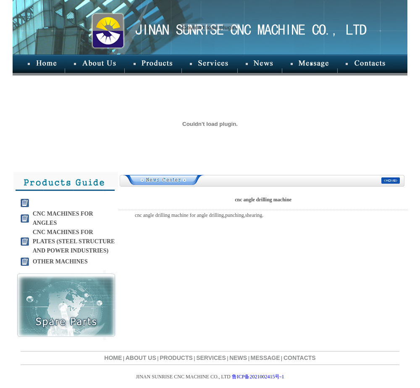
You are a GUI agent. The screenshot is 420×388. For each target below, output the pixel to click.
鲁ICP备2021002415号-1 (258, 377)
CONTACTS (300, 357)
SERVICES (211, 357)
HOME (113, 357)
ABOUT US (141, 357)
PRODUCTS (176, 357)
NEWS (238, 357)
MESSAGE (265, 357)
